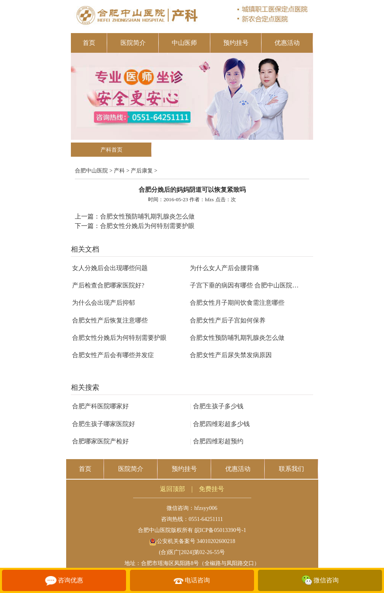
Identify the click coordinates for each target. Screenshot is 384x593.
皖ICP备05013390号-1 (220, 530)
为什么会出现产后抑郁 (103, 302)
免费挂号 (211, 489)
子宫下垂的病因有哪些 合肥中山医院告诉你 (250, 285)
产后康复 (142, 171)
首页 (89, 42)
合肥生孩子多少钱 (216, 406)
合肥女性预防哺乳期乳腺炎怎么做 (147, 216)
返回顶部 (172, 489)
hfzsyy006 (205, 508)
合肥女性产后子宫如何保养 (227, 320)
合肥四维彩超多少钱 (220, 424)
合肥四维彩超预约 (216, 441)
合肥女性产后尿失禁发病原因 (231, 355)
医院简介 (133, 42)
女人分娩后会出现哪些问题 (110, 268)
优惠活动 (287, 42)
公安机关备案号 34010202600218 (192, 541)
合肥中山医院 (91, 171)
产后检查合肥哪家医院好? (108, 285)
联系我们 (291, 468)
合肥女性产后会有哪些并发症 (113, 355)
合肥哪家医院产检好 (100, 441)
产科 (119, 171)
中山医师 (184, 42)
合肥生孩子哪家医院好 (103, 424)
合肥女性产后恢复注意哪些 (110, 320)
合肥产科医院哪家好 (100, 406)
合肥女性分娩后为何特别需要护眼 (147, 225)
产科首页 (111, 150)
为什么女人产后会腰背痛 (224, 268)
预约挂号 (236, 42)
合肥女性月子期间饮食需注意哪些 (237, 302)
